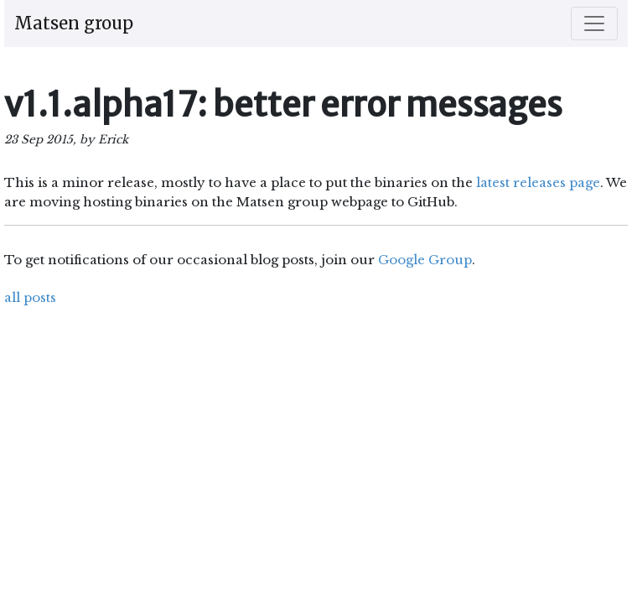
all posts (30, 297)
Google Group (425, 260)
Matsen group (73, 23)
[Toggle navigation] (594, 23)
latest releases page (538, 182)
